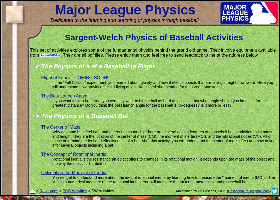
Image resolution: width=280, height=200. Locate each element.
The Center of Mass (60, 127)
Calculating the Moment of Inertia (74, 172)
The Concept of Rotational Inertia (74, 154)
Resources (49, 191)
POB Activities (75, 191)
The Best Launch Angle (64, 96)
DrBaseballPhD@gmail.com (249, 191)
